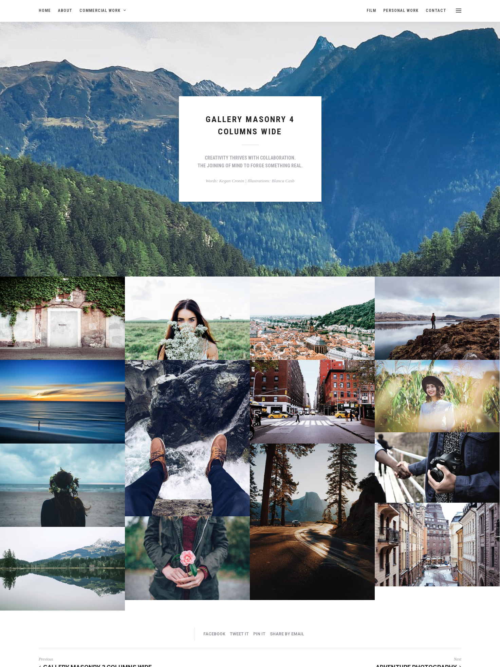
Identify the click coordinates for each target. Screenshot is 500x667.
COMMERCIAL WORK (100, 10)
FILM (371, 10)
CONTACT (436, 10)
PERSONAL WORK (401, 10)
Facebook (214, 634)
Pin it (259, 634)
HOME (45, 10)
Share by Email (287, 634)
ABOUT (65, 10)
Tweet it (239, 634)
